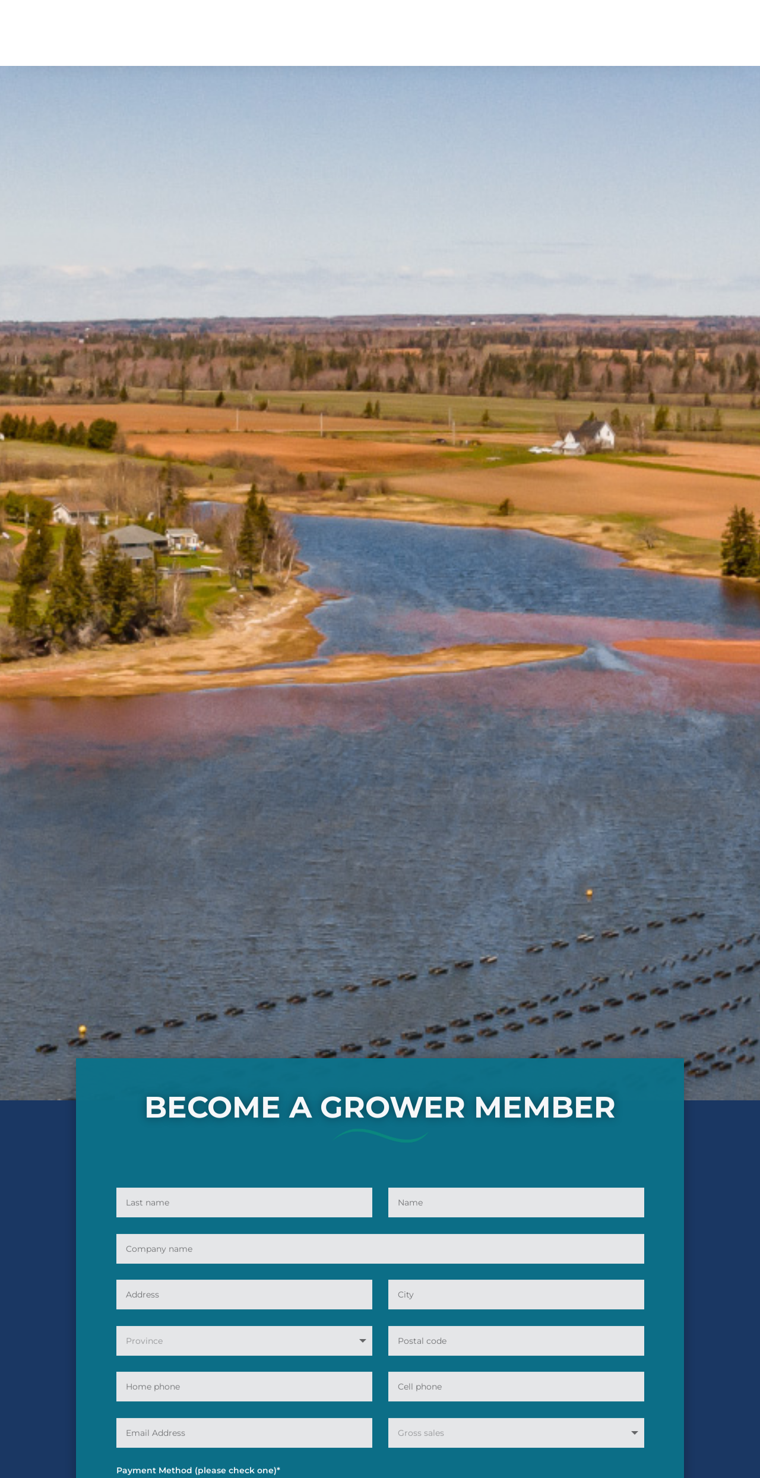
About (185, 25)
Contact (574, 43)
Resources (389, 25)
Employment (326, 25)
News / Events (467, 25)
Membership (249, 25)
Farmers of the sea (551, 25)
